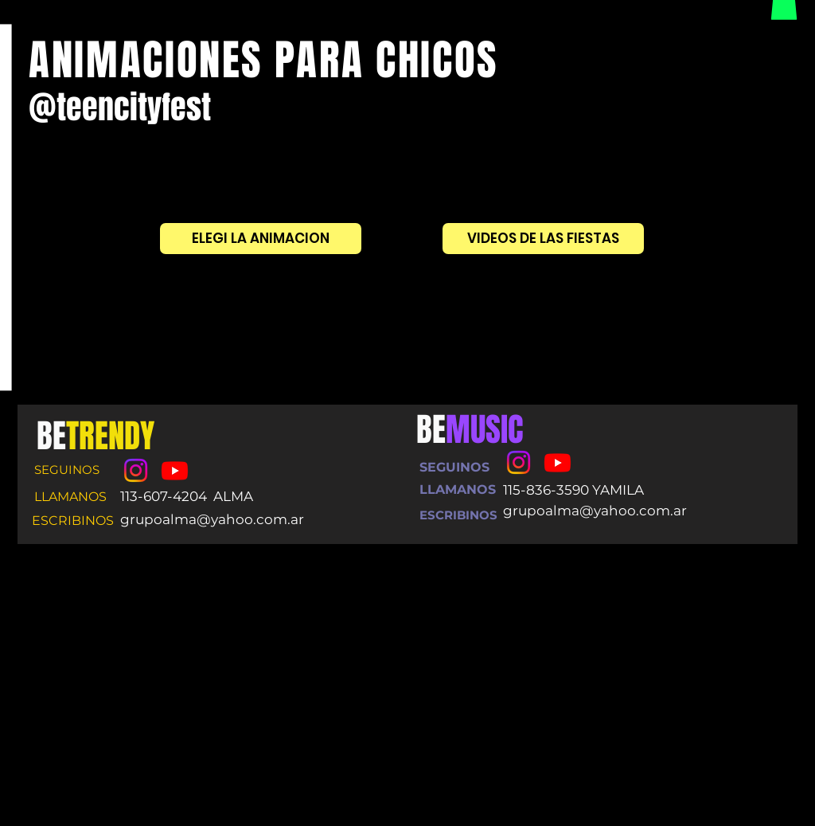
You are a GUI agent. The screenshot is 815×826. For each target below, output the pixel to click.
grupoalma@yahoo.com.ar (212, 519)
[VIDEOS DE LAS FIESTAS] (543, 238)
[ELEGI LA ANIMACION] (260, 238)
